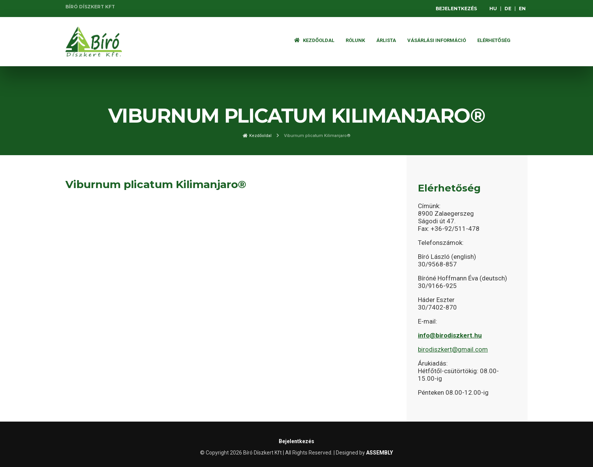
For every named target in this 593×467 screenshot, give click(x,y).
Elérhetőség (494, 40)
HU (493, 8)
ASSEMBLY (379, 453)
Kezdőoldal (314, 40)
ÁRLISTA (386, 40)
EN (522, 8)
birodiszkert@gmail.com (453, 349)
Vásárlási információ (436, 40)
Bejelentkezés (456, 8)
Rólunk (355, 40)
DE (508, 8)
